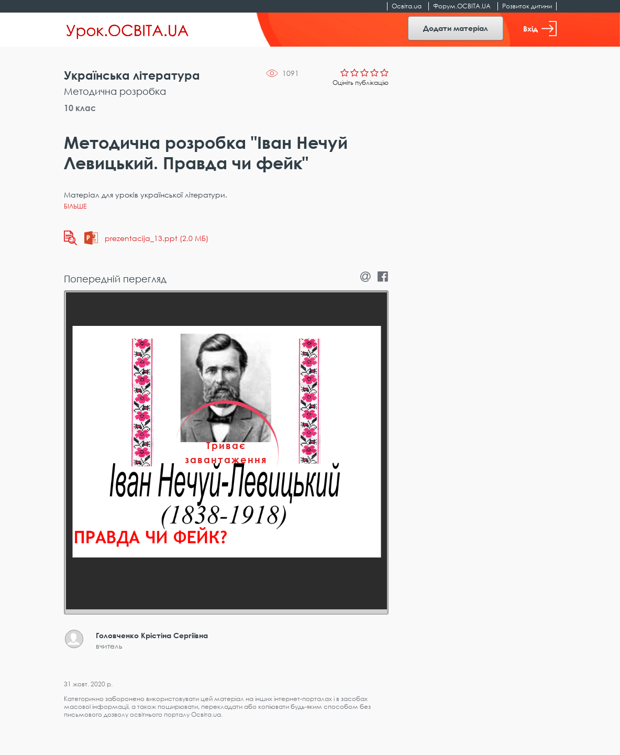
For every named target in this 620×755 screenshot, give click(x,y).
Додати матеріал (455, 28)
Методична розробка (115, 91)
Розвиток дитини (527, 6)
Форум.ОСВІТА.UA (462, 6)
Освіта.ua (407, 6)
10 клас (80, 108)
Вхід (540, 28)
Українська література (132, 75)
